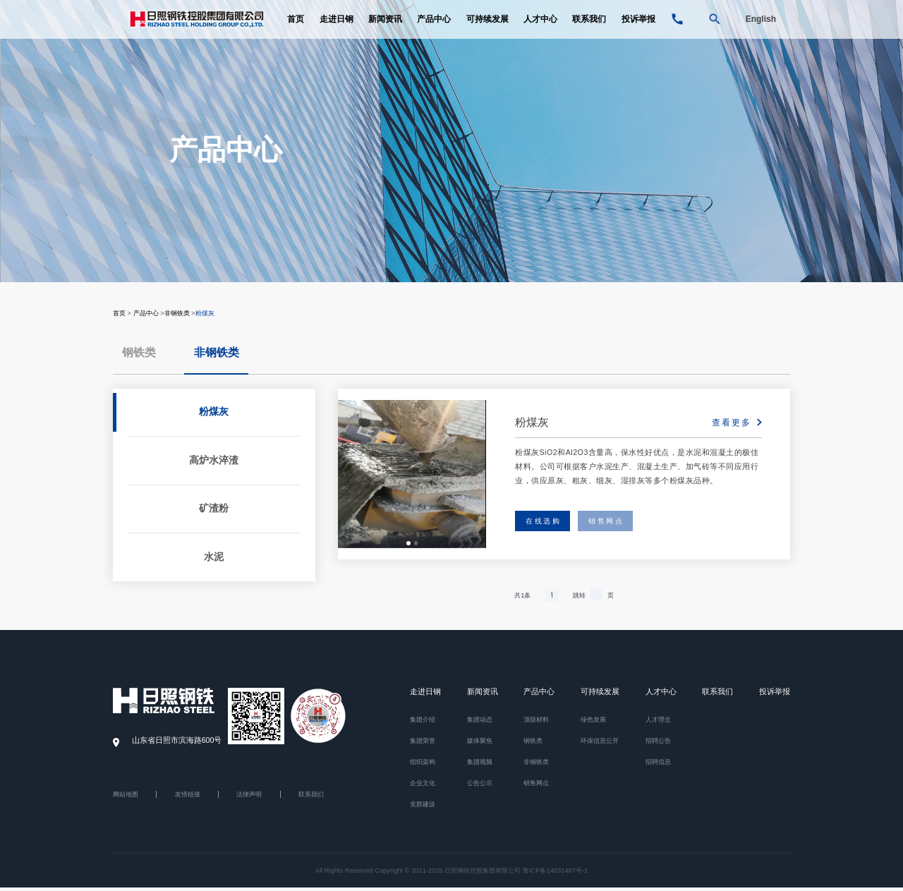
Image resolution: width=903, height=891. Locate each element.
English (761, 28)
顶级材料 (536, 723)
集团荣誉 (422, 744)
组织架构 (422, 765)
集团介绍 (422, 723)
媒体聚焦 (479, 744)
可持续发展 (487, 28)
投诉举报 (638, 28)
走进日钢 (336, 28)
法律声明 (249, 797)
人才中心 (540, 28)
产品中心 (434, 28)
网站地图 (125, 797)
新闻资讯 (385, 28)
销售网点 (622, 523)
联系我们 (589, 28)
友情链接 (187, 797)
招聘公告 (658, 744)
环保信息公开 (600, 744)
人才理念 (658, 723)
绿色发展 (593, 723)
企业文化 (422, 786)
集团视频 (479, 765)
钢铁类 (139, 352)
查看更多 (731, 423)
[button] (408, 545)
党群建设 (422, 807)
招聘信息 (658, 765)
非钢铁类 (177, 313)
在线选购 (548, 523)
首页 (295, 28)
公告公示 (479, 786)
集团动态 (479, 723)
